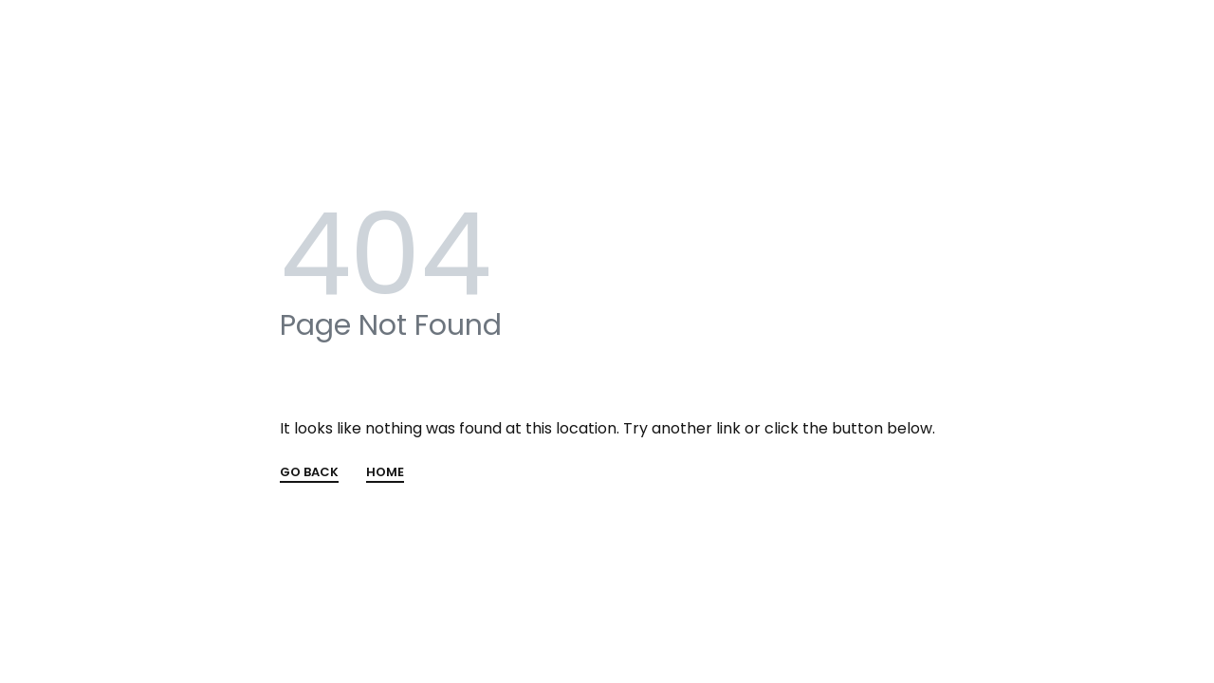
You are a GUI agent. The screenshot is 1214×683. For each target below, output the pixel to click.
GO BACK (309, 473)
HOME (385, 473)
